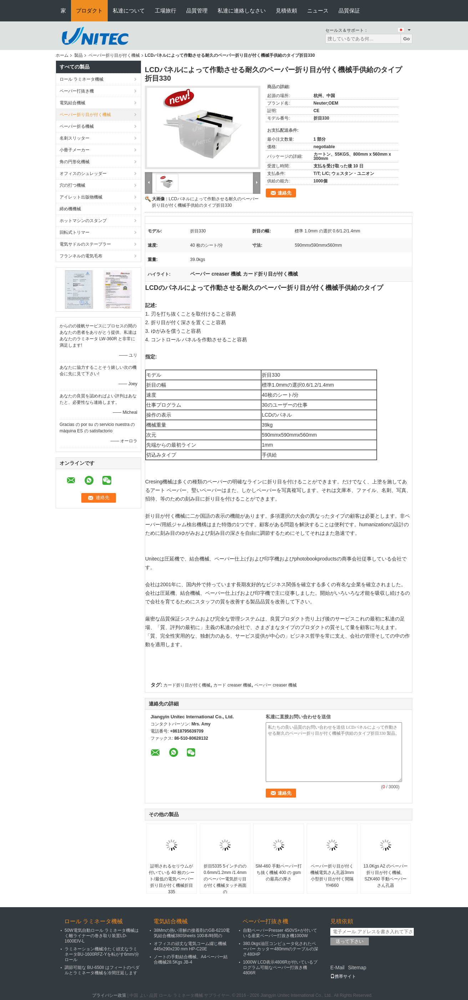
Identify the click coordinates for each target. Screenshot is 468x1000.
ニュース (318, 10)
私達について (129, 10)
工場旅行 (165, 10)
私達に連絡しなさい (242, 10)
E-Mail (337, 967)
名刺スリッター (75, 138)
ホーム (62, 55)
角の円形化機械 (75, 161)
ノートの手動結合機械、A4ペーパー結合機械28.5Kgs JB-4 (191, 959)
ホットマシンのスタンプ (83, 220)
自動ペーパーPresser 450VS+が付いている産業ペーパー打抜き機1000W (280, 933)
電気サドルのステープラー (85, 244)
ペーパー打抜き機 (77, 91)
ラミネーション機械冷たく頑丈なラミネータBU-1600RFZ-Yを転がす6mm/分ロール (102, 954)
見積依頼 (286, 10)
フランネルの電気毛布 (81, 255)
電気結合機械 (72, 102)
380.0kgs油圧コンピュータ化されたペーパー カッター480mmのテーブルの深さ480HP (280, 949)
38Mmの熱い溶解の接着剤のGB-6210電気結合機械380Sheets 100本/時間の (192, 933)
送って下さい (349, 941)
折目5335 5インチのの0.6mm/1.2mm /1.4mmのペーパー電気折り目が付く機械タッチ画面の (225, 879)
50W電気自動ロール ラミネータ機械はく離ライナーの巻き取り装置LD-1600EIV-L (102, 936)
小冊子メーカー (75, 149)
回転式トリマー (75, 232)
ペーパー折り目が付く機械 (114, 55)
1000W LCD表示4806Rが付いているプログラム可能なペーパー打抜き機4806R (280, 967)
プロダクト (89, 10)
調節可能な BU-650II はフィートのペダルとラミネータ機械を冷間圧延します (102, 970)
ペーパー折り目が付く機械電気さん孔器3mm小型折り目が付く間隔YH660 (332, 876)
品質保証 (349, 10)
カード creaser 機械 (232, 685)
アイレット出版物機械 (81, 197)
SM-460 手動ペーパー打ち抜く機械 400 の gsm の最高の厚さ (278, 872)
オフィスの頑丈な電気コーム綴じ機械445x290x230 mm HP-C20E (190, 946)
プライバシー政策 (109, 995)
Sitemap (357, 967)
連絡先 (284, 193)
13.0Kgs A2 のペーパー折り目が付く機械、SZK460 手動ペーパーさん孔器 (385, 876)
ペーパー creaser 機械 (275, 685)
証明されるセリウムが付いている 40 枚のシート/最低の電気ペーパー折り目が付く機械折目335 (171, 879)
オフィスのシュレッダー (83, 173)
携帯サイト (343, 976)
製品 (78, 55)
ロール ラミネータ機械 (81, 79)
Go (406, 38)
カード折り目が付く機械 (186, 685)
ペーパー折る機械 (77, 126)
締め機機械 (70, 208)
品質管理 (197, 10)
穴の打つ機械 (72, 185)
